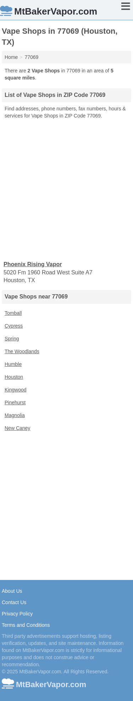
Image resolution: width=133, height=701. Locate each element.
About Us (12, 591)
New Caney (17, 428)
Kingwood (16, 390)
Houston (14, 377)
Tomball (13, 313)
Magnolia (15, 415)
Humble (13, 364)
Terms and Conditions (26, 625)
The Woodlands (22, 351)
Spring (12, 338)
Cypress (14, 326)
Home (11, 57)
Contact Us (14, 602)
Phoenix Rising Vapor (33, 264)
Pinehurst (15, 402)
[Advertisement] (66, 189)
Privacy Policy (17, 614)
